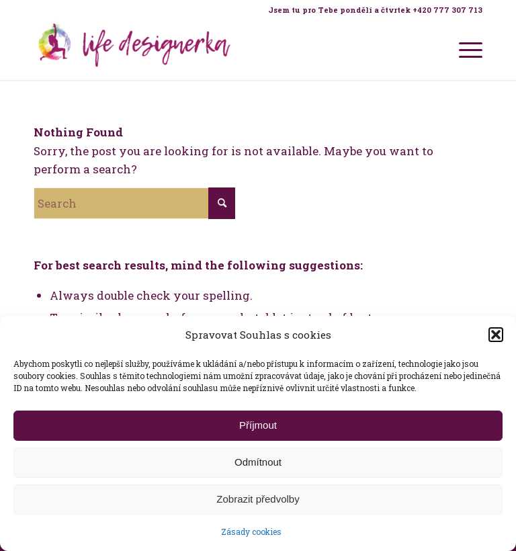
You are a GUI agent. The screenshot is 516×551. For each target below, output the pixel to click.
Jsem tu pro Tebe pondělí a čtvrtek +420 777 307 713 (375, 10)
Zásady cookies (251, 531)
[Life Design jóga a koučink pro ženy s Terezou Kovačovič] (134, 49)
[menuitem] (371, 10)
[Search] (134, 203)
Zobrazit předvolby (257, 499)
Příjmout (258, 425)
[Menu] (463, 49)
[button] (496, 334)
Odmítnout (258, 462)
